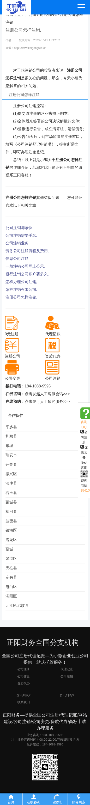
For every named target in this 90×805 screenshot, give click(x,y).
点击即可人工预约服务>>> (47, 401)
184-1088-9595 (38, 386)
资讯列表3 (67, 695)
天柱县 (11, 568)
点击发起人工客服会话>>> (47, 394)
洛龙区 (11, 540)
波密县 (11, 521)
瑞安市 (11, 455)
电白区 (11, 587)
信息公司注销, (18, 259)
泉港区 (11, 558)
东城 (9, 446)
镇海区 (11, 530)
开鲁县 (11, 464)
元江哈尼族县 (17, 605)
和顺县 (11, 436)
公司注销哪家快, (19, 228)
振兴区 (11, 474)
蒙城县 (11, 502)
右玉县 (11, 493)
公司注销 (66, 676)
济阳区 (11, 596)
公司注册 (84, 437)
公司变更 (23, 676)
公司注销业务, (18, 243)
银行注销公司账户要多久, (27, 274)
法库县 (11, 483)
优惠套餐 (84, 452)
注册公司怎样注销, (21, 297)
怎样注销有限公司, (21, 289)
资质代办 (23, 683)
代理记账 (66, 669)
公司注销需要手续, (21, 235)
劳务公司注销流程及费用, (27, 251)
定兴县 (11, 577)
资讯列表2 (23, 695)
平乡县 (11, 427)
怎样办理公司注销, (21, 282)
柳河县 (11, 511)
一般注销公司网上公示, (25, 266)
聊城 (9, 549)
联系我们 (23, 702)
